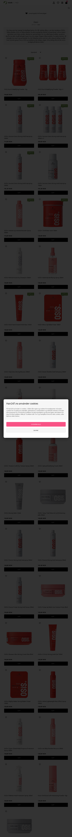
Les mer (36, 430)
